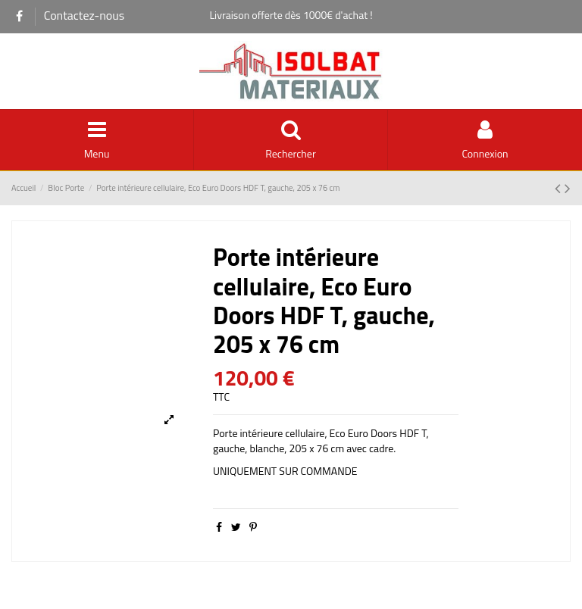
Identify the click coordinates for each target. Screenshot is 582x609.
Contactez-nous (84, 15)
